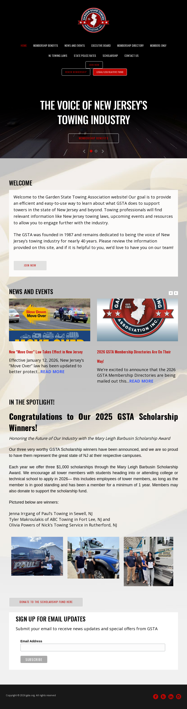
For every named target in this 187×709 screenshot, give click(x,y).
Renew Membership (76, 72)
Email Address (31, 641)
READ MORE (52, 371)
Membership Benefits (45, 45)
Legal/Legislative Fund (110, 72)
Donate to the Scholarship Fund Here (46, 602)
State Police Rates (85, 55)
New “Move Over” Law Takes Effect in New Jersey (46, 351)
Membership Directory (130, 45)
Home (24, 45)
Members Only (158, 45)
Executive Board (101, 45)
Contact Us (131, 55)
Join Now (94, 64)
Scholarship (110, 55)
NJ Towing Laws (58, 55)
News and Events (75, 45)
